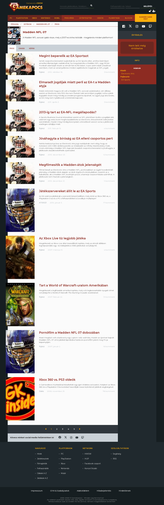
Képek (32, 48)
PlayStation (22, 18)
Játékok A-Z (42, 478)
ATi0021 (43, 203)
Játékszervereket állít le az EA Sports (67, 191)
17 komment (109, 203)
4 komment (109, 128)
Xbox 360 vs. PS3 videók (57, 379)
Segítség (117, 454)
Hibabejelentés (104, 491)
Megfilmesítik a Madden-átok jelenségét (70, 165)
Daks (41, 391)
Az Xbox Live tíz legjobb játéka (62, 238)
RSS (115, 459)
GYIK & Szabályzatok (59, 491)
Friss (12, 48)
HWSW (88, 454)
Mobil (57, 18)
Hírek (39, 454)
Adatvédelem (83, 491)
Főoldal (15, 24)
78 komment (109, 391)
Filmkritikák (114, 18)
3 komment (109, 72)
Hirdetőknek (125, 491)
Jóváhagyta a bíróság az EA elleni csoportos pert (76, 138)
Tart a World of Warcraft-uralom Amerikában (73, 285)
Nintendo (45, 18)
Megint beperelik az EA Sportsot (63, 56)
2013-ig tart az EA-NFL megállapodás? (67, 112)
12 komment (109, 155)
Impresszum (37, 491)
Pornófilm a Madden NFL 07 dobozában (69, 332)
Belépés (148, 6)
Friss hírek (69, 18)
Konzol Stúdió (91, 468)
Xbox (34, 18)
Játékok (28, 24)
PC (11, 18)
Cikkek (22, 48)
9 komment (109, 181)
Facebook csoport (93, 463)
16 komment (109, 346)
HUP (87, 459)
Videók (100, 18)
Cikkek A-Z (42, 473)
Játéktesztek (85, 18)
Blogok (128, 18)
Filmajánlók (42, 463)
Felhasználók (43, 468)
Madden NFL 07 (43, 24)
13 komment (109, 297)
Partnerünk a (34, 3)
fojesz (42, 72)
